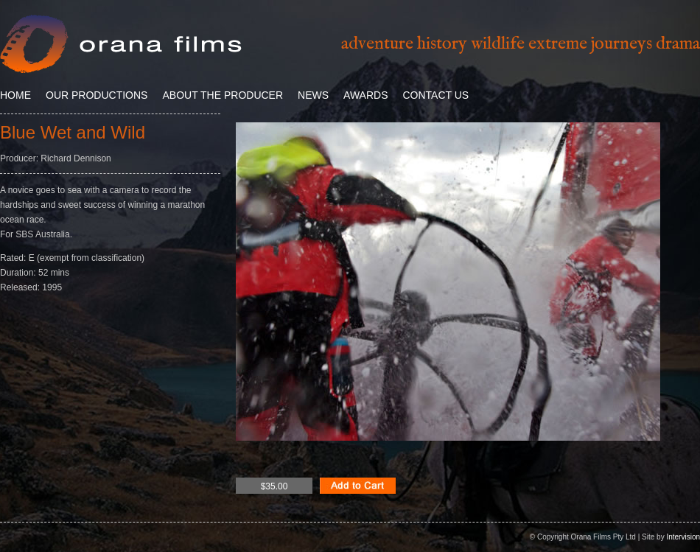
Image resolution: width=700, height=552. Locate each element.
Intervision (683, 537)
